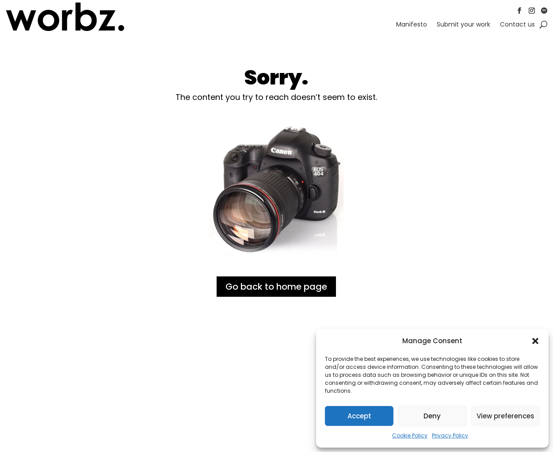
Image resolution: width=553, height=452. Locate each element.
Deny (432, 416)
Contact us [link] (517, 25)
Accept (359, 416)
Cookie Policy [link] (409, 435)
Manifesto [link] (411, 25)
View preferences (505, 416)
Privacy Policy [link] (450, 435)
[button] (535, 341)
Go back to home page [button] (276, 286)
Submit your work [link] (463, 25)
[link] (65, 29)
